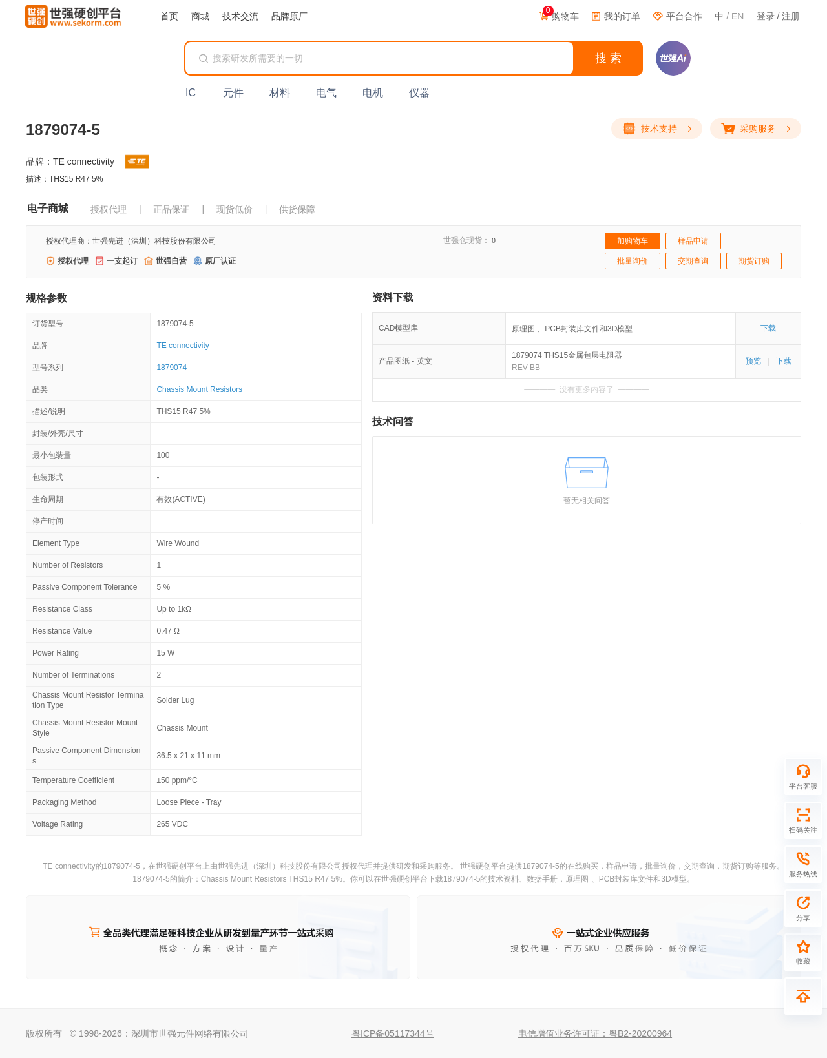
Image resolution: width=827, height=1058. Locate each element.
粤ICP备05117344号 (392, 1033)
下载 (768, 328)
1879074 (171, 367)
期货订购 (753, 260)
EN (737, 16)
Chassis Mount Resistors (199, 389)
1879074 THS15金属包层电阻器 (567, 355)
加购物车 (632, 240)
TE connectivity (182, 345)
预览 (753, 361)
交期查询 (693, 260)
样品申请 (693, 240)
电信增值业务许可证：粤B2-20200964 (595, 1033)
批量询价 (632, 260)
